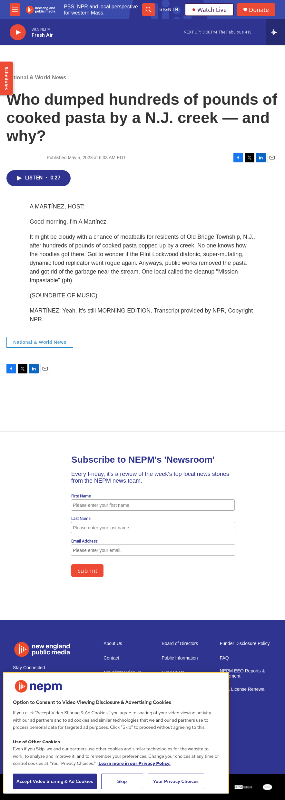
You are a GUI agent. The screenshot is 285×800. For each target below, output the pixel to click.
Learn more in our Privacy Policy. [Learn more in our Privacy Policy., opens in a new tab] (134, 763)
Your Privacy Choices (176, 781)
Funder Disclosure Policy (245, 643)
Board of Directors (180, 643)
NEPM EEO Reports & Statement (242, 674)
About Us (112, 643)
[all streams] (275, 32)
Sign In (168, 9)
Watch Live (209, 10)
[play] (18, 32)
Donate (259, 9)
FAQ (224, 658)
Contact (111, 658)
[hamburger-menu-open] (15, 9)
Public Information (180, 658)
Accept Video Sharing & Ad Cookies (54, 781)
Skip (122, 781)
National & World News (36, 77)
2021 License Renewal (243, 689)
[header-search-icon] (148, 9)
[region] (116, 733)
